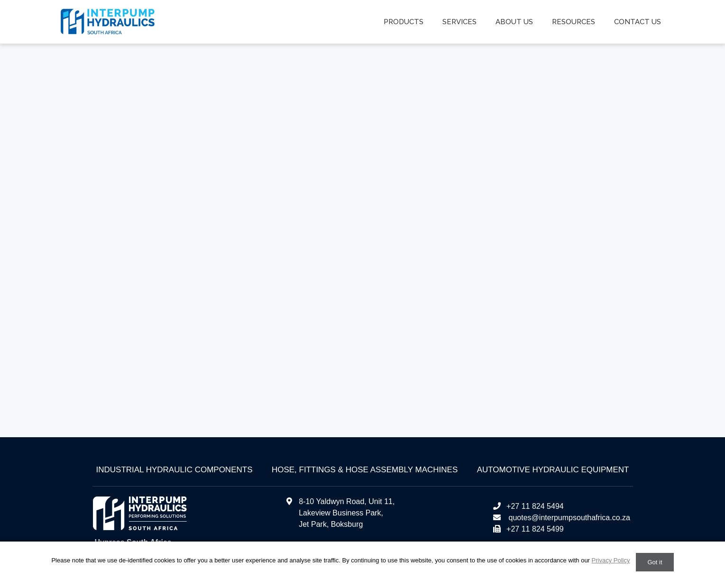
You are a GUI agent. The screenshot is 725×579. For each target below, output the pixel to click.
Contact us (637, 22)
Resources (573, 22)
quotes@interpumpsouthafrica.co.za (568, 518)
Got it (654, 562)
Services (459, 22)
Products (403, 22)
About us (514, 22)
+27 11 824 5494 (528, 506)
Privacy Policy (611, 560)
